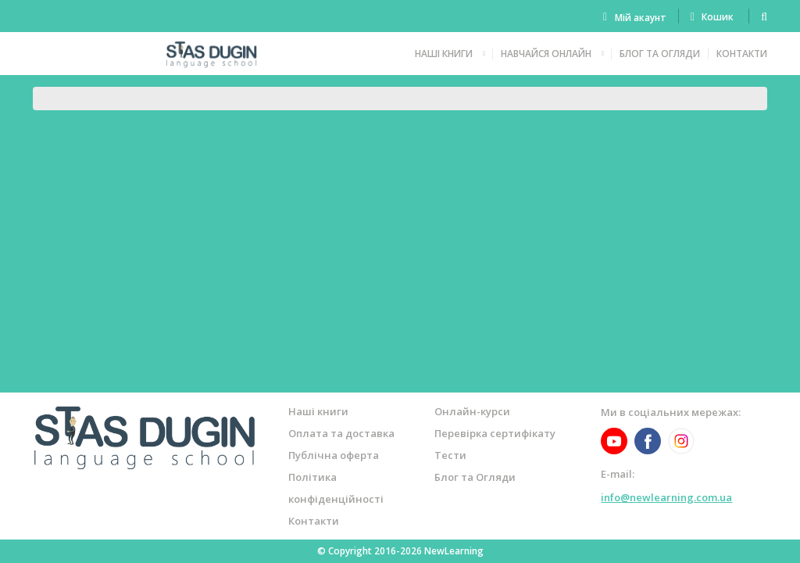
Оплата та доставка (341, 433)
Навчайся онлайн (546, 53)
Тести (450, 455)
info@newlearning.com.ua (666, 497)
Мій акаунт (640, 17)
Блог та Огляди (660, 53)
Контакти (741, 53)
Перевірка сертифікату (494, 433)
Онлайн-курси (472, 411)
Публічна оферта (333, 455)
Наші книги (444, 53)
